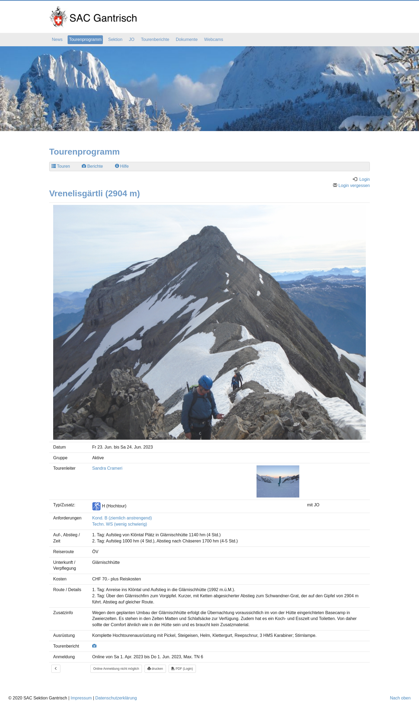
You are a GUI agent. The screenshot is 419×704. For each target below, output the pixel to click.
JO (131, 39)
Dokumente (187, 39)
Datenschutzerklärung (116, 698)
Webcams (213, 39)
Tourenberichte (155, 39)
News (57, 39)
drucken (155, 669)
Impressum (81, 698)
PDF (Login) (182, 669)
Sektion (115, 39)
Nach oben (400, 698)
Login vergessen (351, 185)
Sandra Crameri (107, 468)
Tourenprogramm (85, 39)
